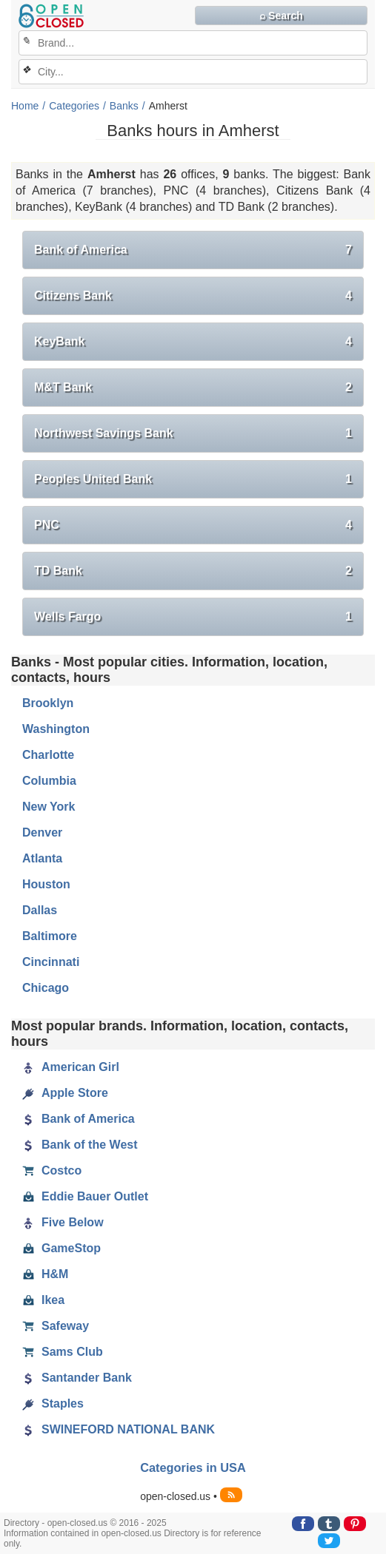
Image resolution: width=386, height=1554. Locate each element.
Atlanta (42, 858)
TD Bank (193, 571)
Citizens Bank (193, 296)
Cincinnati (50, 962)
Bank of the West (80, 1145)
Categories (74, 106)
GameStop (61, 1248)
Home (25, 106)
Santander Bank (77, 1378)
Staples (53, 1404)
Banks (124, 106)
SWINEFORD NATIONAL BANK (118, 1429)
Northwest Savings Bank (193, 433)
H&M (45, 1274)
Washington (56, 729)
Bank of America (193, 250)
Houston (46, 884)
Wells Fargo (193, 617)
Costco (51, 1171)
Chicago (45, 988)
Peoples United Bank (193, 479)
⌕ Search (281, 15)
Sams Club (62, 1352)
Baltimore (49, 936)
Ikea (43, 1300)
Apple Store (65, 1093)
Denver (42, 832)
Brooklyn (47, 703)
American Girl (70, 1067)
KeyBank (193, 341)
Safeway (55, 1326)
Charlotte (48, 755)
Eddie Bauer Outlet (85, 1196)
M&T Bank (193, 387)
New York (48, 806)
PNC (193, 525)
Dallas (39, 910)
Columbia (49, 780)
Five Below (63, 1222)
